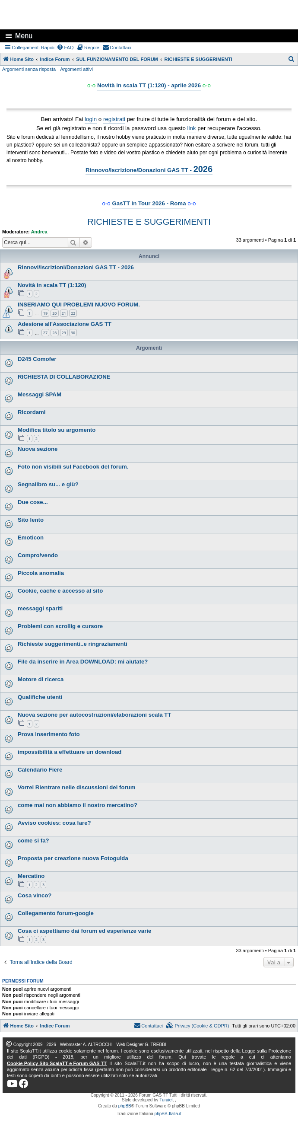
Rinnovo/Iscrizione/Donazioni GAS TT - (149, 169)
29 (64, 332)
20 (54, 313)
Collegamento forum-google (56, 913)
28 (54, 332)
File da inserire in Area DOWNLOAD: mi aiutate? (83, 661)
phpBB (124, 1106)
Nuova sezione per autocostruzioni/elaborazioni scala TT (94, 714)
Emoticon (31, 537)
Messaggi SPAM (39, 394)
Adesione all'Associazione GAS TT (64, 324)
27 (45, 332)
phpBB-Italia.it (168, 1113)
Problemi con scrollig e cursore (60, 626)
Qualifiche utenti (40, 697)
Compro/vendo (38, 555)
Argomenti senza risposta (29, 69)
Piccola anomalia (41, 573)
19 (45, 313)
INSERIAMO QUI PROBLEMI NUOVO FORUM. (79, 304)
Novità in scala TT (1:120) (52, 285)
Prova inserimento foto (49, 734)
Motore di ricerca (40, 679)
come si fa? (33, 840)
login (91, 119)
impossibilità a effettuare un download (69, 752)
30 (73, 332)
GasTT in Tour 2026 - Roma (149, 203)
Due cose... (33, 502)
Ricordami (32, 412)
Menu (23, 35)
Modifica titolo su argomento (56, 430)
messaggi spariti (40, 608)
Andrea (39, 231)
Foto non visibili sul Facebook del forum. (73, 466)
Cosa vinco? (34, 895)
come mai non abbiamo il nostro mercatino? (77, 805)
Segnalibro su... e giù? (48, 484)
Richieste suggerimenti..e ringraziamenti (72, 644)
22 (73, 313)
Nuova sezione (37, 449)
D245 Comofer (37, 359)
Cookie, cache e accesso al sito (60, 590)
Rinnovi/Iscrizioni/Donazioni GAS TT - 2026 (76, 267)
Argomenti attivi (76, 69)
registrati (114, 119)
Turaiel (165, 1099)
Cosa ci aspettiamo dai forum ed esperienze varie (84, 931)
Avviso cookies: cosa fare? (54, 823)
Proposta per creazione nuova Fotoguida (73, 858)
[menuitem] (65, 47)
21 (64, 313)
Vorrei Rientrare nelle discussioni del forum (76, 787)
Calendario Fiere (40, 769)
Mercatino (31, 876)
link (191, 128)
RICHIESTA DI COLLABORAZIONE (64, 376)
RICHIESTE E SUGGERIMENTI (149, 222)
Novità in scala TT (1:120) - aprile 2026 (149, 85)
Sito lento (31, 520)
